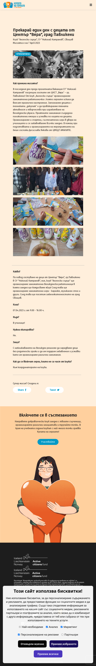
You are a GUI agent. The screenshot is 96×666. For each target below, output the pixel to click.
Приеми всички (48, 654)
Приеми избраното (63, 644)
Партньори (70, 634)
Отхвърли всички (32, 644)
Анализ (52, 627)
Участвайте (48, 441)
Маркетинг (69, 627)
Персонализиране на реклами (38, 634)
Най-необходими (31, 627)
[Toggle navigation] (91, 5)
